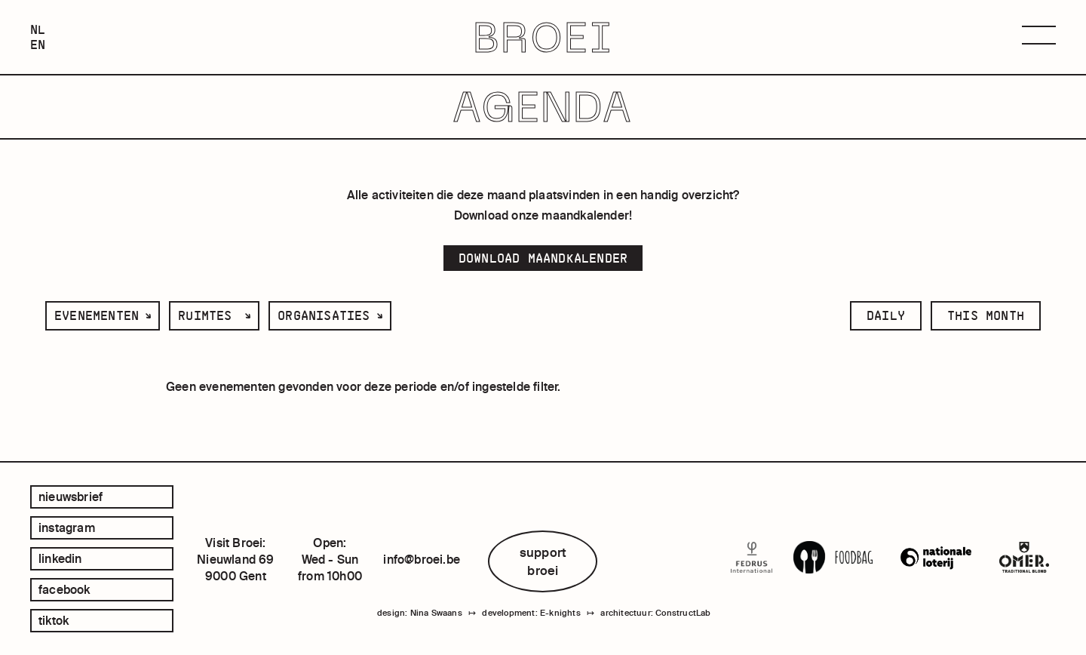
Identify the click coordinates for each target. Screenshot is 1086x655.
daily (886, 315)
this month (985, 315)
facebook (64, 589)
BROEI (543, 37)
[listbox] (102, 316)
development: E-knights (531, 612)
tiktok (53, 620)
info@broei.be (421, 559)
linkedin (60, 558)
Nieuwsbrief (70, 496)
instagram (66, 527)
